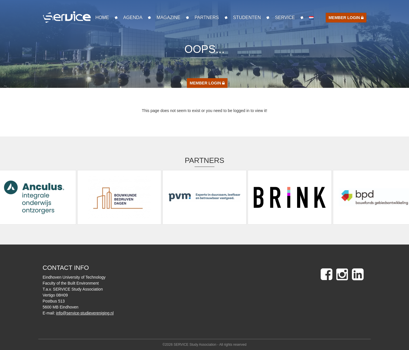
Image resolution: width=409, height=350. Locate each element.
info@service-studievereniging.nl (85, 313)
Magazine (168, 17)
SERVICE (285, 17)
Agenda (133, 17)
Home (102, 17)
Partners (207, 17)
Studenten (247, 17)
